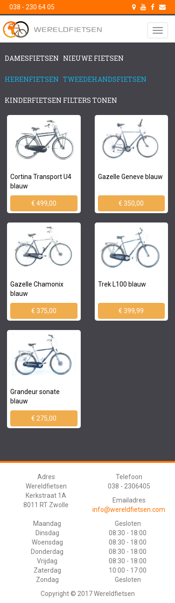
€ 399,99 (131, 311)
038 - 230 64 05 (32, 7)
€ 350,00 (131, 203)
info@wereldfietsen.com (128, 509)
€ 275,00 (43, 418)
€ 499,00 (43, 203)
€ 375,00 (43, 311)
